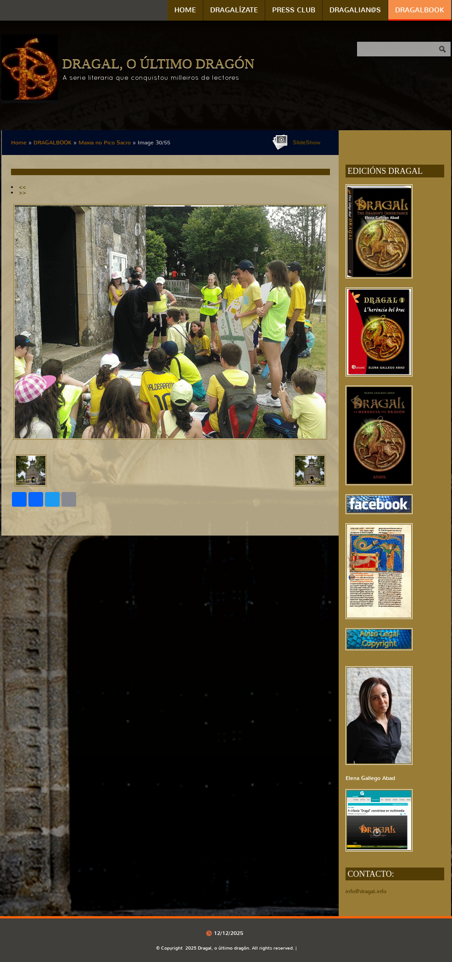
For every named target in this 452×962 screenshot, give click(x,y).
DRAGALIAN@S (355, 10)
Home (185, 10)
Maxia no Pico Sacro (104, 142)
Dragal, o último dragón (158, 63)
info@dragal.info (366, 891)
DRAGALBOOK (419, 10)
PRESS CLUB (293, 10)
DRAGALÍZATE (234, 10)
